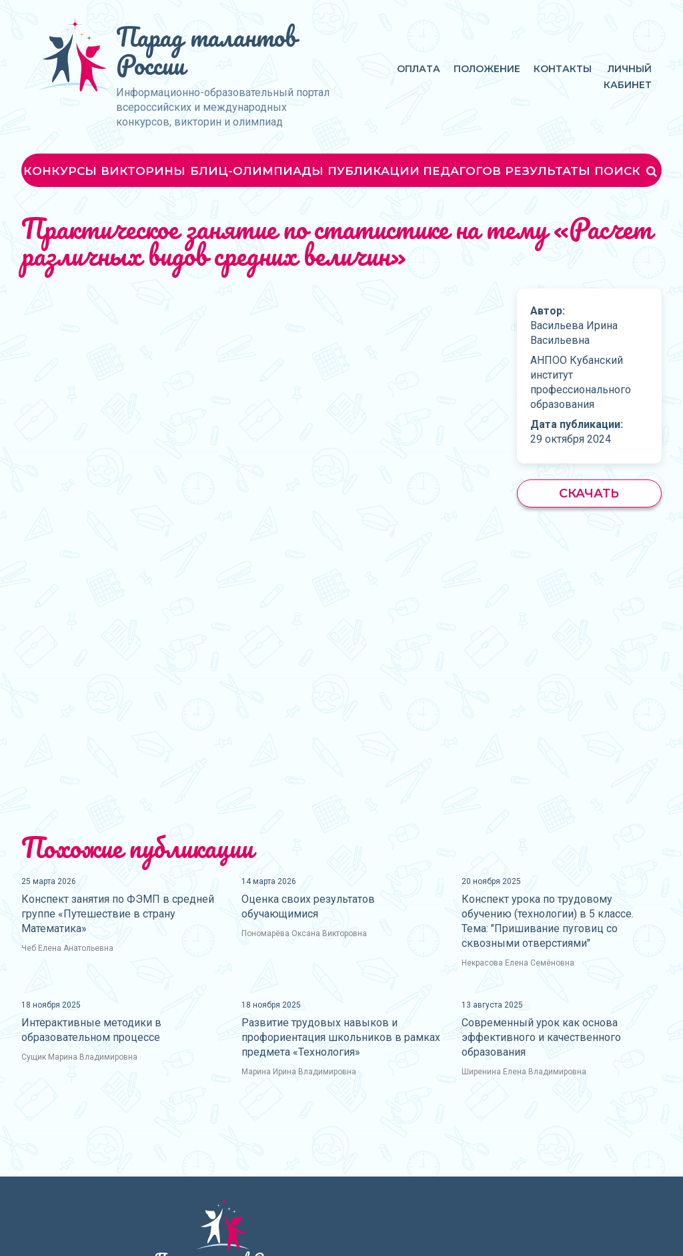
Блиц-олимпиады (256, 171)
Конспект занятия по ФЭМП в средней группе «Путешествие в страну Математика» (117, 914)
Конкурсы (60, 171)
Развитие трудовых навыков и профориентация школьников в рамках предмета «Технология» (340, 1037)
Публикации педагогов (414, 171)
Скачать (589, 493)
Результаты (547, 171)
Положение (487, 69)
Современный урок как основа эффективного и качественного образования (541, 1037)
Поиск (627, 171)
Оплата (418, 69)
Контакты (563, 69)
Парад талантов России (206, 50)
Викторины (143, 171)
